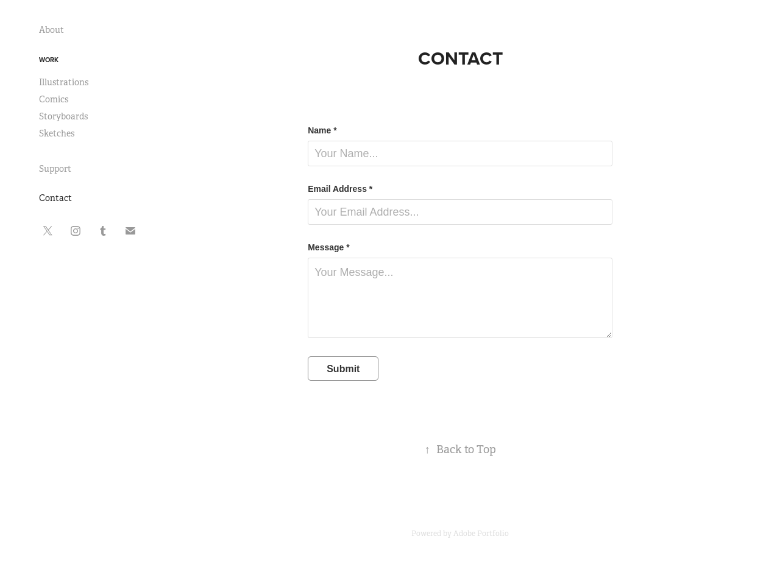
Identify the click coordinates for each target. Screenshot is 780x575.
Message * (328, 247)
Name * (322, 130)
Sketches (56, 133)
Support (55, 168)
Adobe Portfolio (481, 533)
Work (48, 60)
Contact (55, 197)
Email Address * (340, 189)
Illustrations (63, 82)
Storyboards (63, 116)
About (51, 29)
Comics (53, 99)
